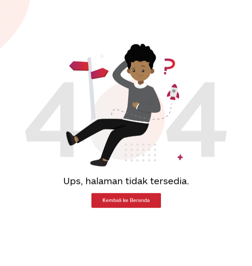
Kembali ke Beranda (126, 198)
